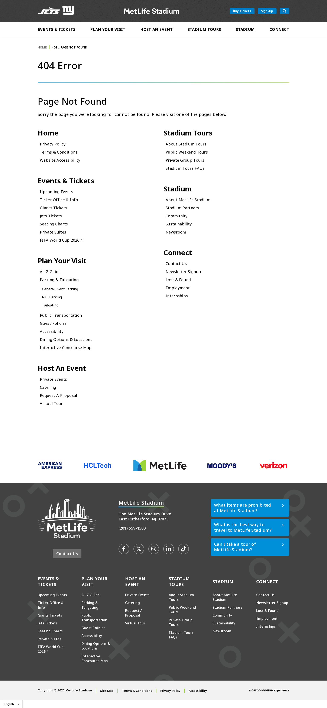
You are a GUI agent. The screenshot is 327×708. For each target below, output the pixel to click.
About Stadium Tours (188, 148)
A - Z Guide (51, 278)
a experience (269, 698)
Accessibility (53, 338)
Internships (178, 302)
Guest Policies (54, 330)
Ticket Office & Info (60, 205)
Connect (279, 30)
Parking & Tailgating (61, 286)
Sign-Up (267, 11)
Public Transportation (63, 322)
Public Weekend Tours (189, 156)
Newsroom (177, 237)
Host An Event (156, 30)
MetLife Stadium (151, 11)
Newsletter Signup (185, 278)
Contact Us (177, 270)
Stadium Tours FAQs (187, 172)
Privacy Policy (54, 148)
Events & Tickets (56, 30)
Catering (49, 395)
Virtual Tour (52, 411)
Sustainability (180, 229)
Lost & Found (180, 286)
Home (42, 51)
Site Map (107, 699)
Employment (179, 294)
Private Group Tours (187, 164)
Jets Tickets (52, 221)
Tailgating (51, 311)
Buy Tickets (242, 11)
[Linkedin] (169, 556)
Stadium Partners (184, 213)
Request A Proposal (60, 403)
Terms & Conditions (61, 156)
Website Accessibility (62, 164)
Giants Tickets (54, 213)
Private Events (54, 387)
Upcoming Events (58, 197)
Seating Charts (55, 229)
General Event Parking (62, 295)
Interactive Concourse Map (68, 354)
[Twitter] (139, 556)
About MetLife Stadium (190, 205)
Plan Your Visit (107, 30)
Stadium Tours (204, 30)
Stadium (245, 30)
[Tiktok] (183, 556)
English (9, 704)
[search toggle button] (284, 11)
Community (178, 221)
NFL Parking (53, 303)
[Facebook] (124, 556)
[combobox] (12, 704)
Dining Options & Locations (69, 346)
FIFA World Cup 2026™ (63, 245)
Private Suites (54, 237)
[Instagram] (154, 556)
